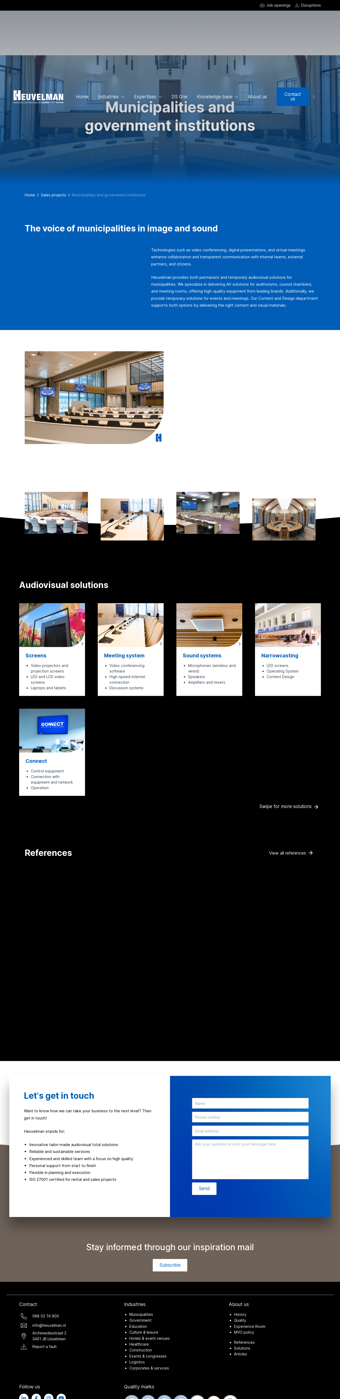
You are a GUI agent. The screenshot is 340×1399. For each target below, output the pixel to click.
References (244, 1342)
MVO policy (244, 1332)
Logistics (137, 1362)
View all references (287, 853)
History (240, 1314)
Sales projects (53, 195)
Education (138, 1326)
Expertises (145, 96)
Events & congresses (148, 1356)
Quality (240, 1320)
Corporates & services (149, 1368)
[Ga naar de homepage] (38, 96)
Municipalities (141, 1314)
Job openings (278, 5)
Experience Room (249, 1326)
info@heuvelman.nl (49, 1325)
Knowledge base (214, 96)
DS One (180, 96)
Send (204, 1188)
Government (140, 1320)
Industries (108, 96)
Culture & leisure (143, 1332)
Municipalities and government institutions (109, 195)
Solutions (242, 1348)
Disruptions (311, 5)
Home (82, 96)
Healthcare (139, 1344)
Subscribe (170, 1265)
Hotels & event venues (149, 1338)
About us (257, 96)
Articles (240, 1354)
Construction (140, 1350)
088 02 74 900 (45, 1316)
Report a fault (44, 1346)
